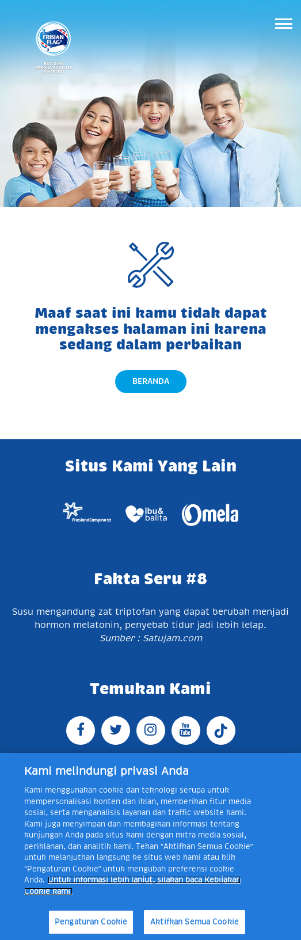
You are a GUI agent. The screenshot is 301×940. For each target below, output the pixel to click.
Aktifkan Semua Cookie (194, 922)
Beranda (150, 381)
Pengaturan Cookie (91, 922)
